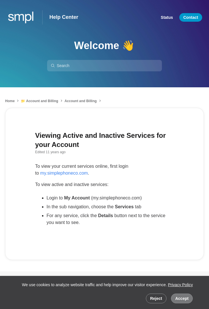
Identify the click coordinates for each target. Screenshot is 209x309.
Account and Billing (81, 101)
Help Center (63, 17)
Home (10, 101)
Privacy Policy (180, 284)
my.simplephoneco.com (64, 173)
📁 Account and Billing (39, 101)
